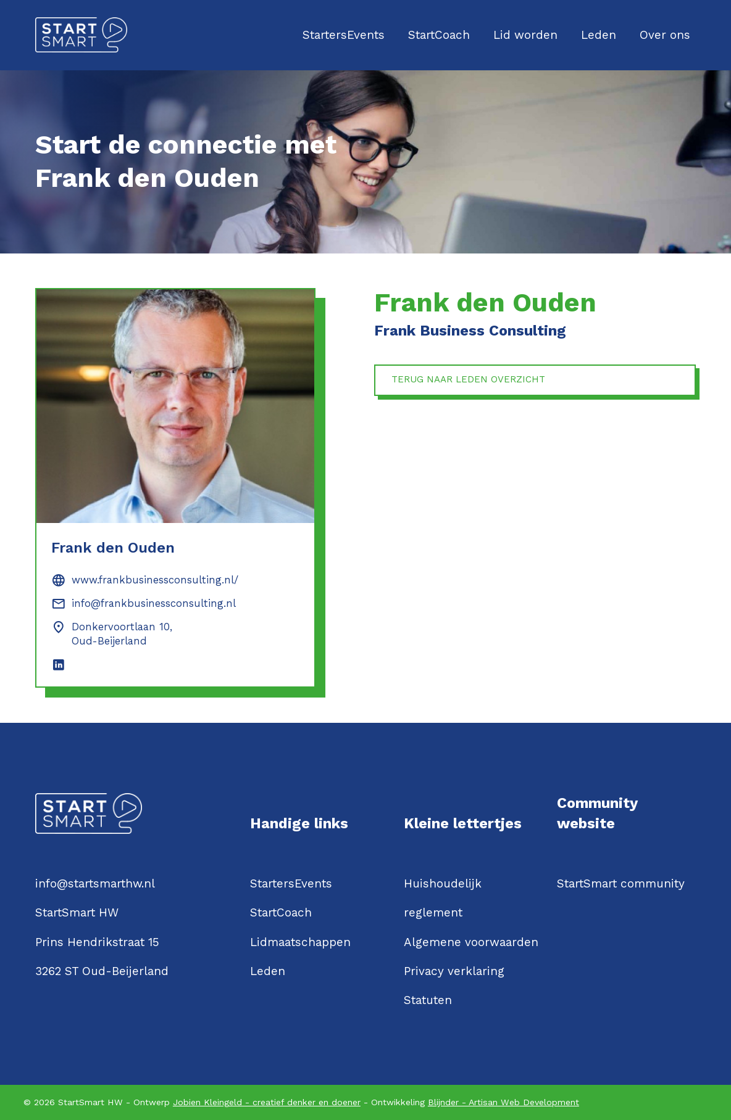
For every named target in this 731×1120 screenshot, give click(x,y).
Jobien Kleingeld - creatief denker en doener (267, 1102)
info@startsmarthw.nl (95, 883)
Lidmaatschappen (300, 942)
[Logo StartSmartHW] (81, 34)
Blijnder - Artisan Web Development (503, 1102)
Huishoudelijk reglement (443, 898)
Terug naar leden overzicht (475, 381)
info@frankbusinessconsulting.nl (154, 603)
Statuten (428, 1000)
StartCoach (439, 35)
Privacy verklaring (454, 971)
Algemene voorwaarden (471, 942)
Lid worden (525, 35)
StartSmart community (621, 883)
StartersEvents (344, 35)
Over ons (665, 35)
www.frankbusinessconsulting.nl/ (155, 580)
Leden (598, 35)
